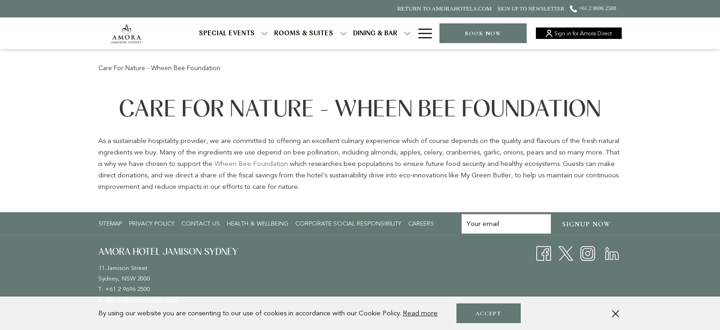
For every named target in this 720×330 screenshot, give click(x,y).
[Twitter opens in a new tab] (565, 253)
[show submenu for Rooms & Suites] (343, 33)
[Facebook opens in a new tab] (543, 253)
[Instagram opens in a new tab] (587, 253)
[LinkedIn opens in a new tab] (612, 253)
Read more (420, 313)
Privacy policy (151, 223)
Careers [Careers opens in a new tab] (422, 223)
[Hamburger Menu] (421, 33)
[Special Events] (227, 33)
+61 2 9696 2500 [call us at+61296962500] (593, 8)
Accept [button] (488, 313)
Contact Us (200, 223)
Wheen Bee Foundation (251, 164)
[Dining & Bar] (376, 33)
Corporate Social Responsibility (348, 223)
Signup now (586, 224)
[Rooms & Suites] (304, 33)
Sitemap (110, 223)
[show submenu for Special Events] (264, 33)
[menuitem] (111, 224)
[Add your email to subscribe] (506, 224)
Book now (483, 33)
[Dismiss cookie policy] (615, 313)
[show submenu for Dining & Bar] (407, 33)
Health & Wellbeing (257, 223)
